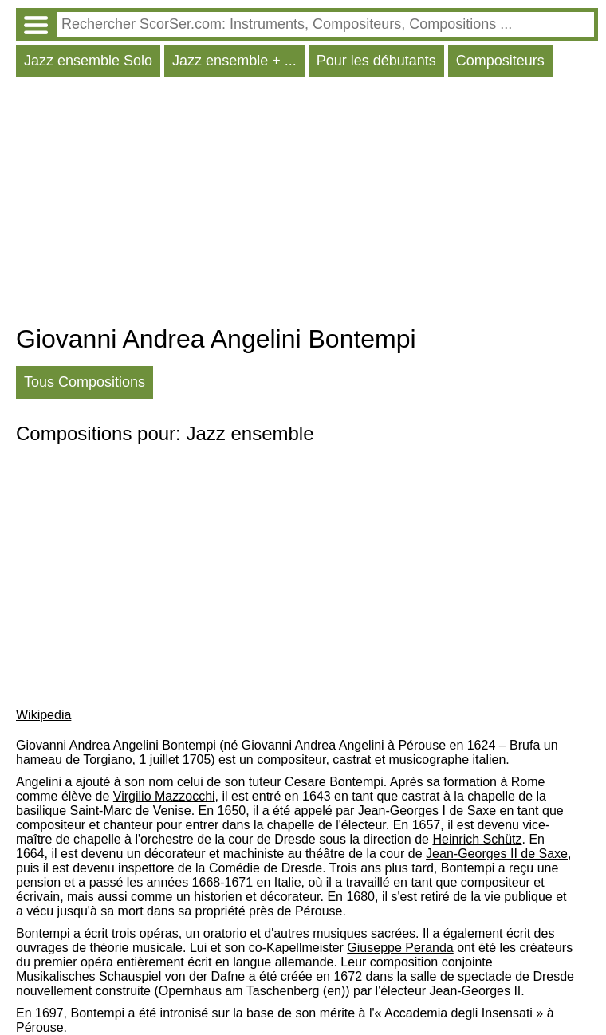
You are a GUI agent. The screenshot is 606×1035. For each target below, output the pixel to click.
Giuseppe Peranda (400, 947)
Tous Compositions (84, 382)
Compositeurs (500, 61)
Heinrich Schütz (476, 839)
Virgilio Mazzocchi (164, 796)
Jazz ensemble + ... (234, 61)
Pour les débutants (376, 61)
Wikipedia (43, 715)
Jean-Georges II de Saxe (497, 853)
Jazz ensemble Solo (88, 61)
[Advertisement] (307, 205)
